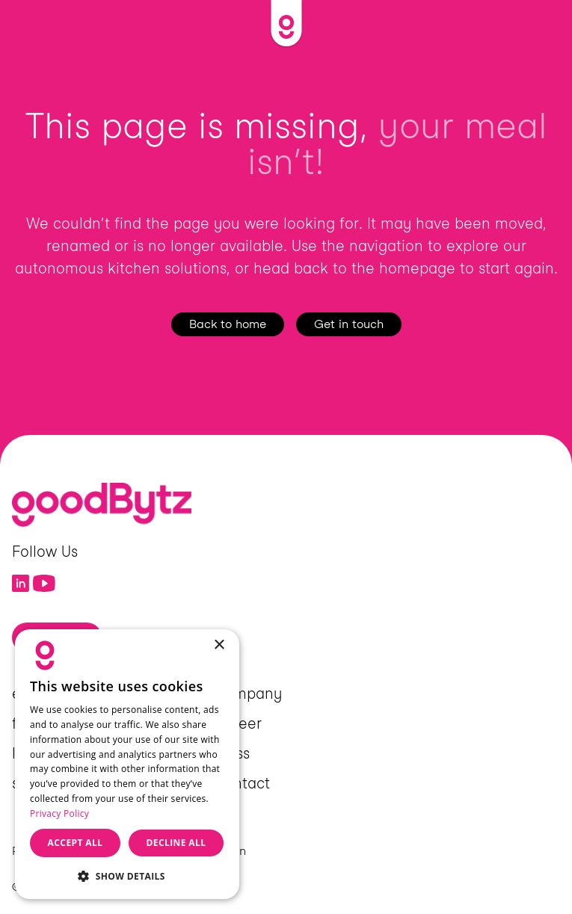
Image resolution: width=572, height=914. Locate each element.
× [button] (218, 645)
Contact (241, 783)
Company (247, 694)
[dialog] (127, 764)
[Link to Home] (286, 23)
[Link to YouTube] (44, 584)
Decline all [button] (176, 842)
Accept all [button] (75, 842)
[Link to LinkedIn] (21, 584)
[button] (127, 875)
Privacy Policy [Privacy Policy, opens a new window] (59, 813)
